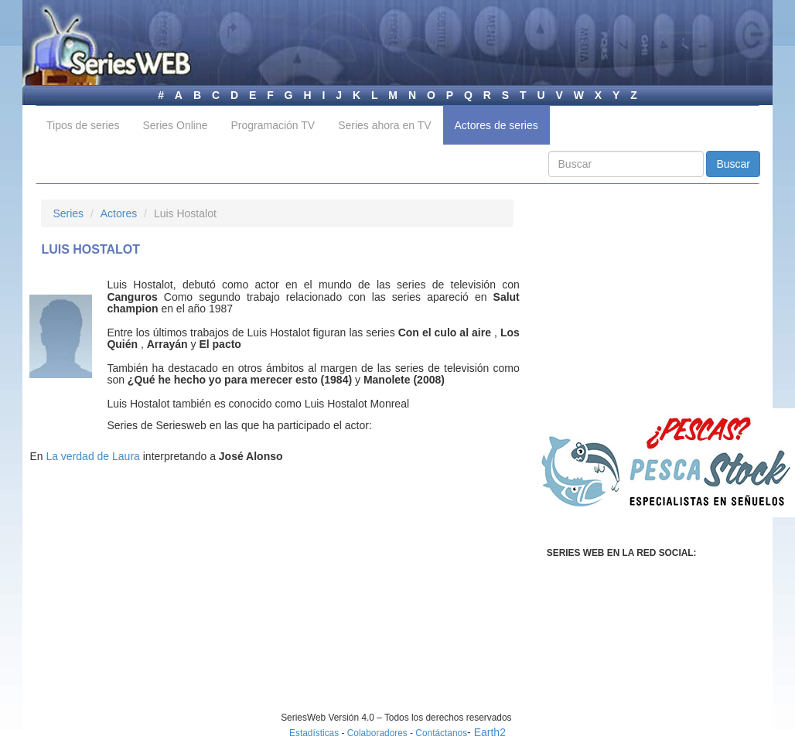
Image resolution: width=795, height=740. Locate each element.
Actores (119, 213)
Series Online (174, 125)
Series (68, 213)
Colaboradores (377, 733)
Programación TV (272, 125)
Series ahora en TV (384, 125)
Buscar (733, 164)
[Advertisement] (171, 603)
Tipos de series (82, 125)
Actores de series (496, 125)
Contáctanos (441, 733)
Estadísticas (314, 733)
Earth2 (490, 732)
